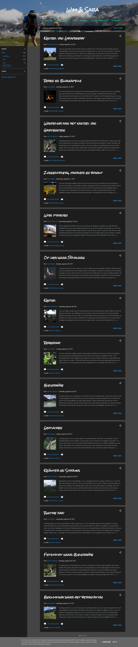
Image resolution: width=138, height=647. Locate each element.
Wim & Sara (82, 10)
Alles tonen (118, 28)
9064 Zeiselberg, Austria (56, 245)
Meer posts (82, 635)
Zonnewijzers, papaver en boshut (73, 172)
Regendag (52, 342)
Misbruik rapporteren (9, 77)
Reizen (66, 21)
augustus (6, 56)
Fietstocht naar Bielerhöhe (68, 554)
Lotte (74, 21)
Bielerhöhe (53, 385)
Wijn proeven (56, 215)
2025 (3, 53)
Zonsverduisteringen (99, 21)
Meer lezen (117, 66)
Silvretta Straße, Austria (56, 416)
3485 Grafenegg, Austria (56, 68)
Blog (58, 21)
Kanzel (50, 300)
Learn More (106, 642)
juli (4, 59)
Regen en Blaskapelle (62, 80)
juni (4, 63)
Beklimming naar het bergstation (73, 597)
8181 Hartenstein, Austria (57, 160)
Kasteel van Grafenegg (64, 38)
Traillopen (116, 21)
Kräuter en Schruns (62, 470)
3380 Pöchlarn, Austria (56, 111)
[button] (120, 36)
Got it (115, 642)
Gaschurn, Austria (54, 330)
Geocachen (53, 427)
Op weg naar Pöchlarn (64, 257)
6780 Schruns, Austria (56, 501)
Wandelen (84, 21)
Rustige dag (54, 513)
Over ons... (49, 21)
